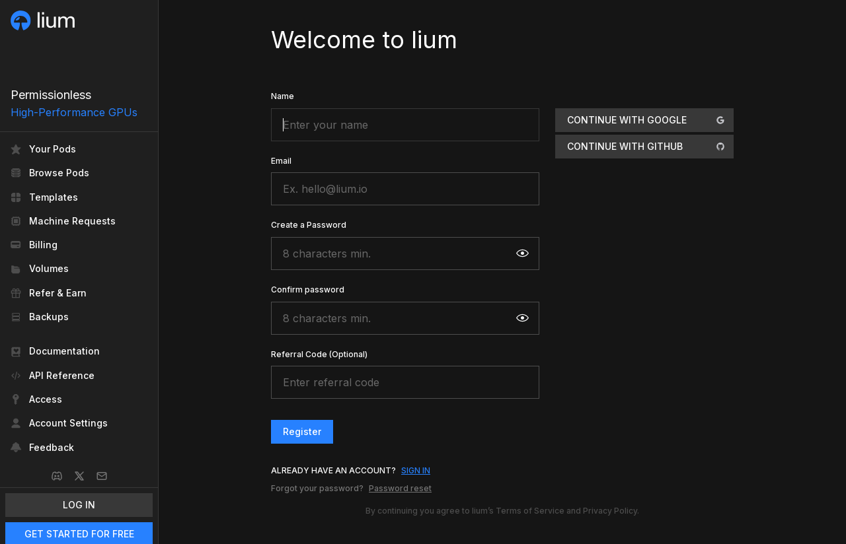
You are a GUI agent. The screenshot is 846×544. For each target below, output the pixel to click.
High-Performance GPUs (74, 112)
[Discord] (57, 476)
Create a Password (308, 225)
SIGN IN (415, 470)
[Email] (102, 476)
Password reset (400, 488)
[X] (79, 476)
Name (282, 96)
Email (281, 161)
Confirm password (307, 289)
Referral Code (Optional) (319, 354)
